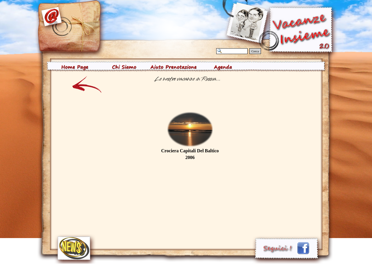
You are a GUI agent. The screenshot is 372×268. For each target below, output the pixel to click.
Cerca (255, 51)
